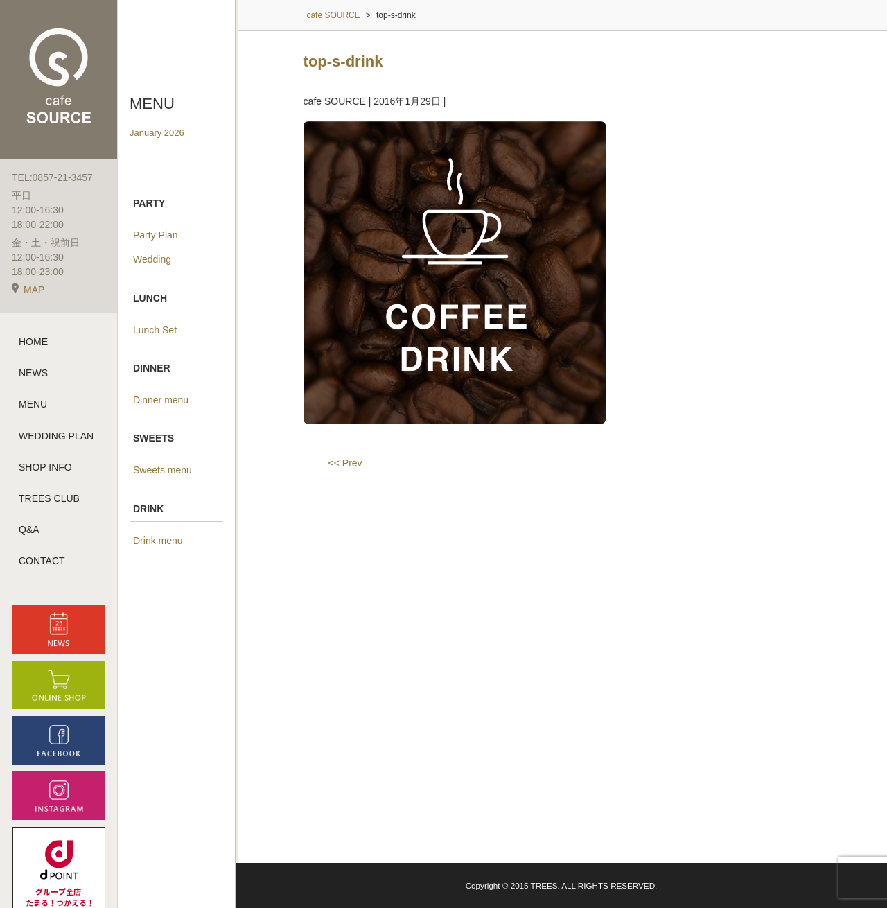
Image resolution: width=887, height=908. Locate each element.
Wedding (152, 259)
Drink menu (158, 540)
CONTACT (42, 560)
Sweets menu (162, 469)
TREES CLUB (49, 498)
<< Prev (345, 463)
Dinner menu (160, 399)
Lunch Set (155, 329)
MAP (28, 289)
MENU (33, 404)
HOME (33, 341)
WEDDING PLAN (56, 436)
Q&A (29, 529)
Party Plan (155, 235)
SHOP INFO (45, 467)
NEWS (33, 372)
